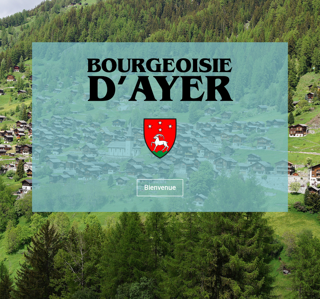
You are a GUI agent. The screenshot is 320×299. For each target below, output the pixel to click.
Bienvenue (160, 187)
